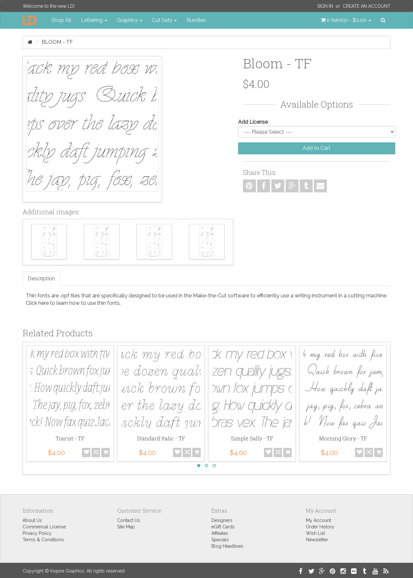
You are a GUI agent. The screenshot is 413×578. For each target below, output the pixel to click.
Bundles (196, 20)
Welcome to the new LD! (49, 6)
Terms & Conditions (43, 539)
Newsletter (317, 539)
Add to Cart (316, 148)
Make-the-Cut (210, 296)
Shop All (61, 20)
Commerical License (44, 526)
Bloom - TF (57, 42)
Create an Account (366, 6)
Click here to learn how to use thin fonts (73, 303)
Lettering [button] (94, 20)
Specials (220, 539)
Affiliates (219, 533)
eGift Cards (223, 526)
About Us (32, 520)
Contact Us (128, 520)
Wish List (315, 533)
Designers (221, 520)
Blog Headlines (227, 546)
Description (41, 278)
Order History (320, 526)
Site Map (126, 526)
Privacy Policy (37, 533)
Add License (253, 122)
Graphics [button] (129, 20)
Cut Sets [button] (164, 20)
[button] (346, 20)
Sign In (325, 6)
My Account (318, 520)
